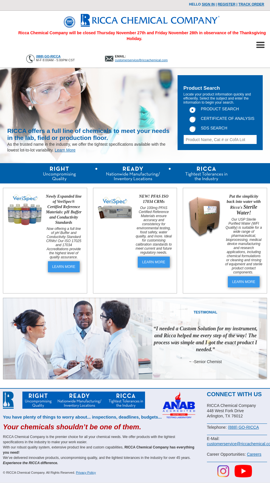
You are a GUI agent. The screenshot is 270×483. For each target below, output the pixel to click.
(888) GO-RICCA (48, 56)
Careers (254, 454)
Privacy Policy (86, 472)
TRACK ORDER (251, 4)
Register (226, 4)
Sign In (208, 4)
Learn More (65, 150)
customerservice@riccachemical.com (141, 60)
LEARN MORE (63, 267)
